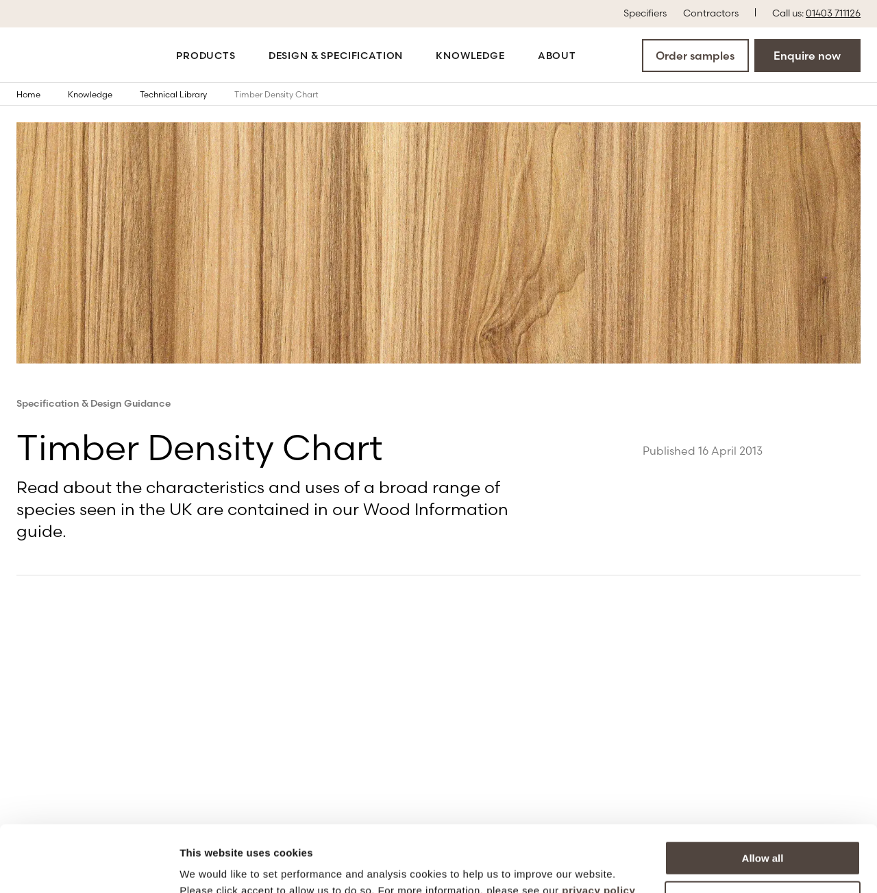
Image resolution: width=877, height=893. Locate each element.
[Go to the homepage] (63, 55)
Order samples (695, 55)
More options (763, 836)
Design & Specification (336, 55)
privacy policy (598, 828)
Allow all (763, 796)
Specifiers (645, 12)
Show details (211, 866)
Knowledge (470, 55)
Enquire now (807, 55)
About (557, 55)
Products (206, 55)
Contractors (711, 12)
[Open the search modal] (601, 54)
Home (38, 93)
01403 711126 (833, 13)
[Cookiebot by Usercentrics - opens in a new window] (89, 866)
